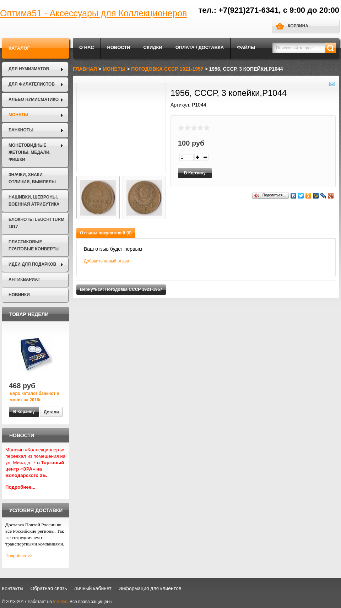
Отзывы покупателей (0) (106, 232)
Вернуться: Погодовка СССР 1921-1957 (121, 289)
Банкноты (21, 129)
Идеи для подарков (32, 264)
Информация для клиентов (150, 588)
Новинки (19, 294)
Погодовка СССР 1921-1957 (167, 69)
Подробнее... (20, 487)
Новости (118, 47)
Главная (85, 69)
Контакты (12, 588)
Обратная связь (48, 588)
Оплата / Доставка (199, 47)
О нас (86, 47)
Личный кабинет (92, 588)
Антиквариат (24, 279)
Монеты (18, 114)
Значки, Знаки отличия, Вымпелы (32, 178)
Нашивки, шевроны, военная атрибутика (34, 201)
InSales (60, 601)
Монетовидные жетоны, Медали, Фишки (29, 152)
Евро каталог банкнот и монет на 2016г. (34, 396)
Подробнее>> (18, 555)
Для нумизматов (29, 68)
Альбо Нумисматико (34, 99)
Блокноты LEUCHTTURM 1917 (36, 223)
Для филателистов (32, 84)
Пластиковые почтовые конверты (34, 245)
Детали (51, 411)
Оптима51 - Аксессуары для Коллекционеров (93, 13)
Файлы (246, 47)
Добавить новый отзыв (106, 261)
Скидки (153, 47)
